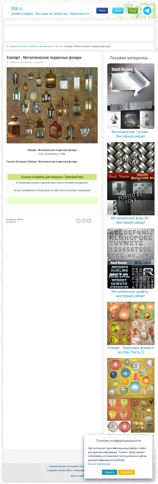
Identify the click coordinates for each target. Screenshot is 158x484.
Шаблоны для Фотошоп (22, 62)
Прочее (39, 62)
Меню (118, 10)
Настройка (126, 472)
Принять (109, 472)
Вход (133, 10)
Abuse (74, 476)
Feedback (82, 476)
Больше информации (99, 464)
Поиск (102, 10)
